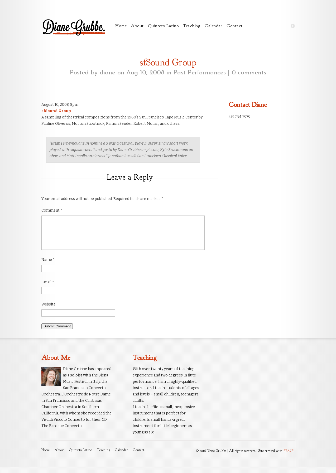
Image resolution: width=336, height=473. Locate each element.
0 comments (249, 73)
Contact (235, 25)
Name (48, 266)
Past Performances (200, 73)
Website (48, 310)
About (137, 25)
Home (121, 25)
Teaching (191, 25)
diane (107, 73)
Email (47, 288)
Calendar (213, 25)
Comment (51, 210)
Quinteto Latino (163, 25)
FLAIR (289, 457)
